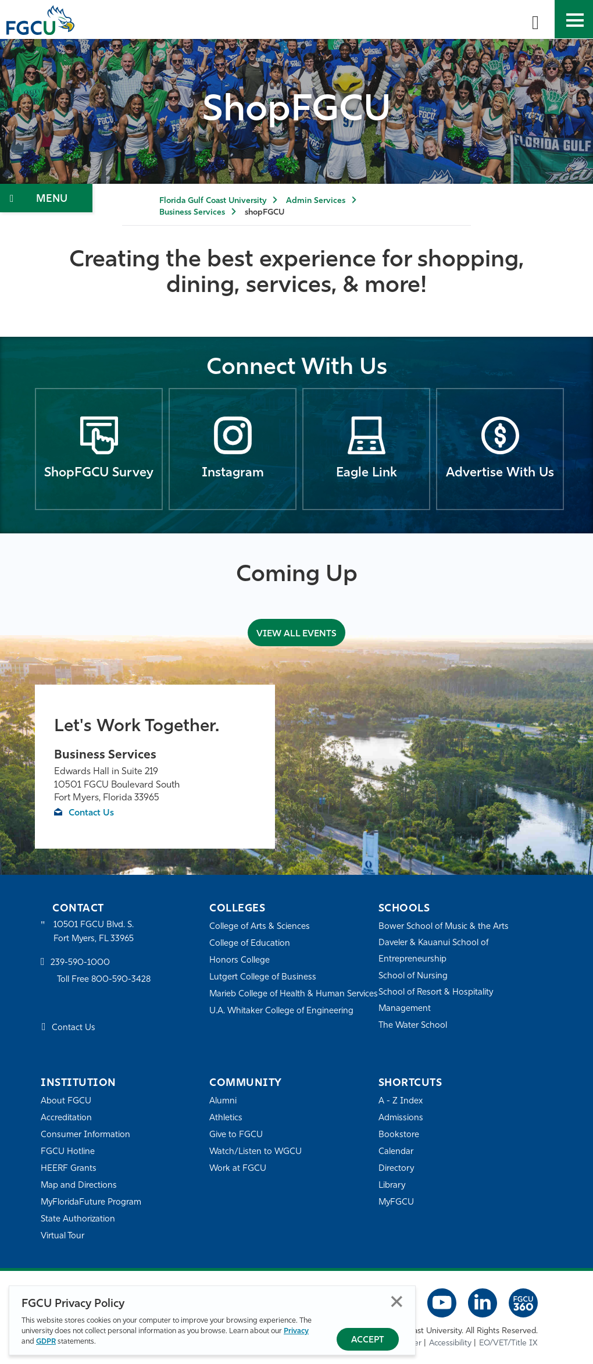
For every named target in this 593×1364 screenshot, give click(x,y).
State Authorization (78, 1219)
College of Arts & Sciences (259, 927)
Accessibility (450, 1343)
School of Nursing (413, 976)
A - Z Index (400, 1101)
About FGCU (66, 1101)
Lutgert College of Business (263, 977)
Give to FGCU (236, 1135)
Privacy (296, 1331)
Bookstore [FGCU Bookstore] (398, 1135)
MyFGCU (396, 1202)
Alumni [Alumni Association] (223, 1101)
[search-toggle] (535, 19)
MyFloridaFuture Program (91, 1202)
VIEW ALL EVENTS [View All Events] (296, 633)
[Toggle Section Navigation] (46, 198)
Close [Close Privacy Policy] (397, 1301)
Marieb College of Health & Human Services (277, 1001)
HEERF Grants (69, 1168)
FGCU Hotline (68, 1152)
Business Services (192, 212)
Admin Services (315, 201)
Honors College (239, 960)
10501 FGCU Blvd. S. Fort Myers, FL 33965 (94, 932)
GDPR (46, 1341)
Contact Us (92, 812)
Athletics (225, 1118)
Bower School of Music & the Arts (444, 927)
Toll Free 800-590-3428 (104, 980)
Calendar (395, 1152)
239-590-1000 (80, 963)
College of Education (250, 943)
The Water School (413, 1025)
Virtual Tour (63, 1236)
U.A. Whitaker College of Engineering (282, 1027)
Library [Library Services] (392, 1185)
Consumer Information (86, 1135)
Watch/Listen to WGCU (256, 1152)
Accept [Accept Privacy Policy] (367, 1340)
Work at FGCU (238, 1168)
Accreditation (66, 1118)
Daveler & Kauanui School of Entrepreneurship (434, 951)
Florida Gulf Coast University (212, 201)
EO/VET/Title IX (508, 1343)
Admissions (400, 1118)
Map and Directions (79, 1185)
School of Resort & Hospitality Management (436, 1000)
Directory (396, 1168)
